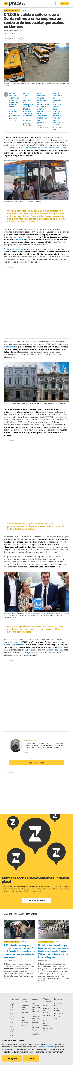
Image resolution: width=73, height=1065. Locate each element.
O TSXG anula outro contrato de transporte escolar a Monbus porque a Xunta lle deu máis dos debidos (28, 106)
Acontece (46, 1015)
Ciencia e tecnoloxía (47, 1012)
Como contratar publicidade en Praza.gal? (36, 1007)
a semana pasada (15, 249)
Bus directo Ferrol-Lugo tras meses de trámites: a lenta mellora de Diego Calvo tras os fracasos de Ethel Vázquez (53, 951)
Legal (23, 1020)
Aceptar (31, 1058)
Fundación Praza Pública (25, 1008)
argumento (31, 652)
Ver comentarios (36, 762)
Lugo (56, 1008)
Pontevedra (58, 1013)
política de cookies (47, 1046)
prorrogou (53, 650)
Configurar (12, 1058)
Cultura (45, 1018)
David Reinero (9, 31)
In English (24, 1025)
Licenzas (24, 1015)
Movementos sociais (48, 1029)
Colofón (24, 1017)
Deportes (46, 1008)
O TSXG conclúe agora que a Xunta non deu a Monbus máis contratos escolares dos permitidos (14, 104)
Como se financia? (35, 1022)
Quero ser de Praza (36, 900)
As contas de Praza (35, 1026)
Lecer (45, 1020)
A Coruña (57, 1003)
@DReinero (18, 31)
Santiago (57, 1016)
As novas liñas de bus (12, 10)
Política (23, 10)
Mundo (45, 1023)
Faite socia (65, 3)
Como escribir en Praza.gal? (36, 1016)
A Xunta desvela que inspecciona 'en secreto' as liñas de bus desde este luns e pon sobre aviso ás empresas (19, 951)
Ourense (57, 1011)
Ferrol (56, 1006)
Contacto (24, 1012)
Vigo (55, 1018)
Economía (46, 1026)
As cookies (25, 1022)
